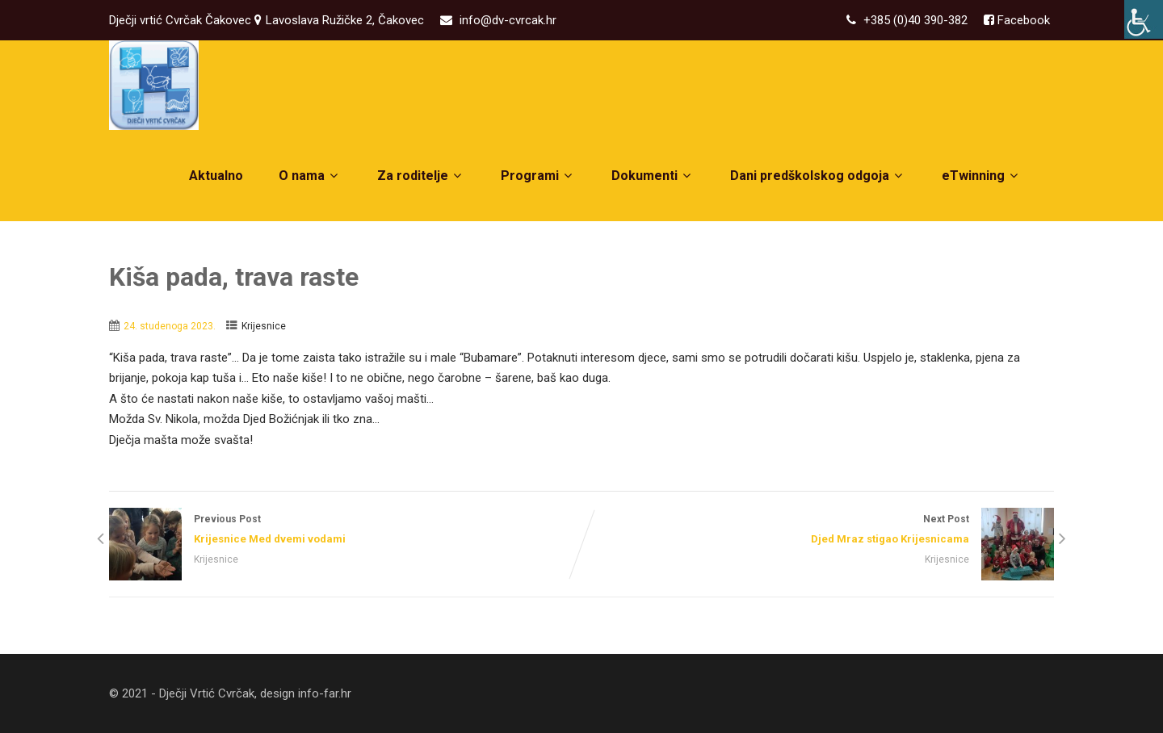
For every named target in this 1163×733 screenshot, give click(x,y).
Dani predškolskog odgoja (818, 175)
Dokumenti (653, 175)
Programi (538, 175)
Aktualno (216, 175)
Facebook (1022, 20)
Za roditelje (421, 175)
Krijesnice (263, 326)
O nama (310, 175)
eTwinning (982, 175)
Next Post (818, 530)
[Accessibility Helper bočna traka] (1143, 19)
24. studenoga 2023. (170, 326)
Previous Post (345, 530)
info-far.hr (324, 693)
